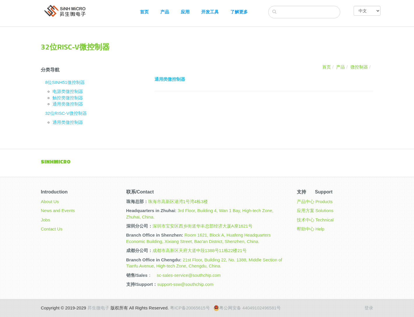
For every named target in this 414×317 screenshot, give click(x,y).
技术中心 (305, 219)
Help (319, 228)
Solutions (324, 210)
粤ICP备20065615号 (190, 307)
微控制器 (359, 66)
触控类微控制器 (67, 97)
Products (324, 201)
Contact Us (51, 228)
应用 (185, 11)
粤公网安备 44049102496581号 (247, 308)
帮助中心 (305, 228)
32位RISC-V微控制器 (66, 113)
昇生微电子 (98, 307)
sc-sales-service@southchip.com (189, 275)
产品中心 (305, 201)
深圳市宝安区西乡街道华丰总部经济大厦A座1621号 (202, 225)
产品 (164, 11)
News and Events (58, 210)
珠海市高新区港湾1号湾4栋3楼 (178, 201)
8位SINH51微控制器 (65, 82)
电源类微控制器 (67, 91)
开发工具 (210, 11)
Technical (324, 219)
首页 (144, 11)
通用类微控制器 (67, 103)
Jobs (45, 219)
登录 (368, 307)
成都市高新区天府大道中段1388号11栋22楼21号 (199, 250)
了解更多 (239, 11)
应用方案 (305, 210)
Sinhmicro (56, 161)
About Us (50, 201)
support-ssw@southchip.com (185, 284)
